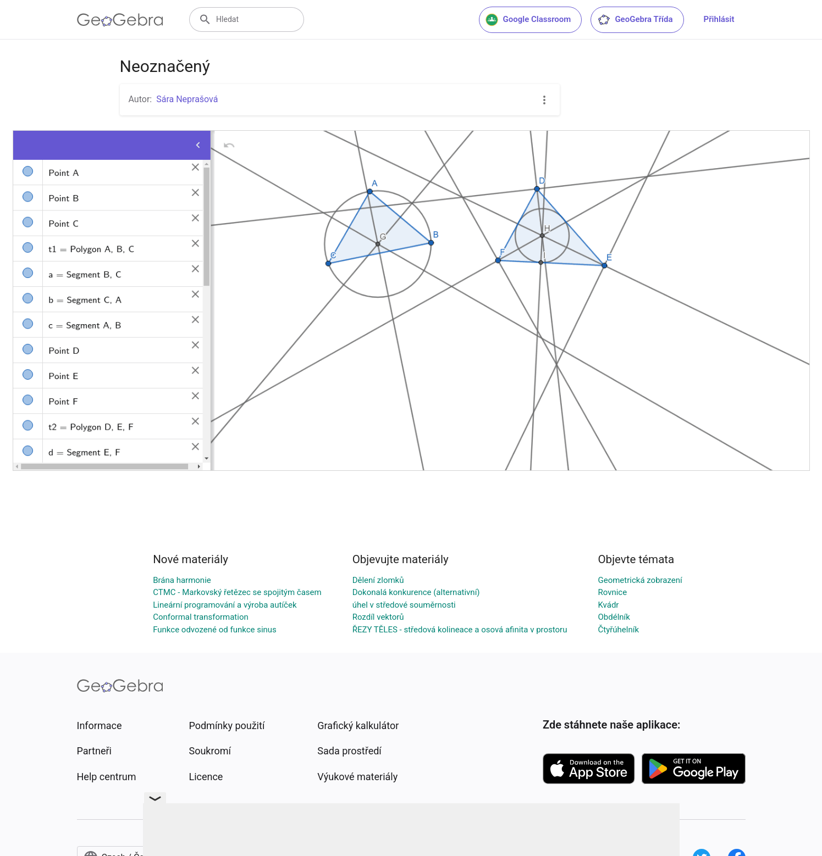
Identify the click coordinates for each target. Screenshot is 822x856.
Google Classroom (528, 19)
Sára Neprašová (187, 99)
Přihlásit (719, 19)
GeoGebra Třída (634, 19)
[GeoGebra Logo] (120, 19)
